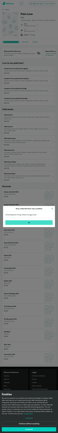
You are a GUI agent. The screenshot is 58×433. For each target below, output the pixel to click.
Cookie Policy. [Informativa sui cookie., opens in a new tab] (28, 414)
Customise (29, 419)
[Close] (52, 208)
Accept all (29, 430)
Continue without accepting (29, 424)
